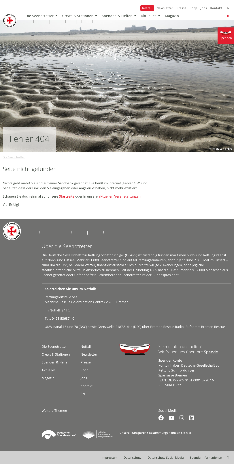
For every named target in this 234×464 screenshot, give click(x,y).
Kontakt (216, 8)
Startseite (66, 196)
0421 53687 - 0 (63, 318)
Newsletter (164, 8)
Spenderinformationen (206, 458)
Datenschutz (132, 458)
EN (227, 8)
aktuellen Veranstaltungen (120, 196)
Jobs (204, 8)
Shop (193, 8)
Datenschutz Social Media (166, 458)
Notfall (147, 8)
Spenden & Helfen (119, 16)
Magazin (174, 16)
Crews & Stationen (79, 16)
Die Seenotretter (41, 16)
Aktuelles (150, 16)
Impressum (110, 458)
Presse (181, 8)
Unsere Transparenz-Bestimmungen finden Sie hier (155, 433)
